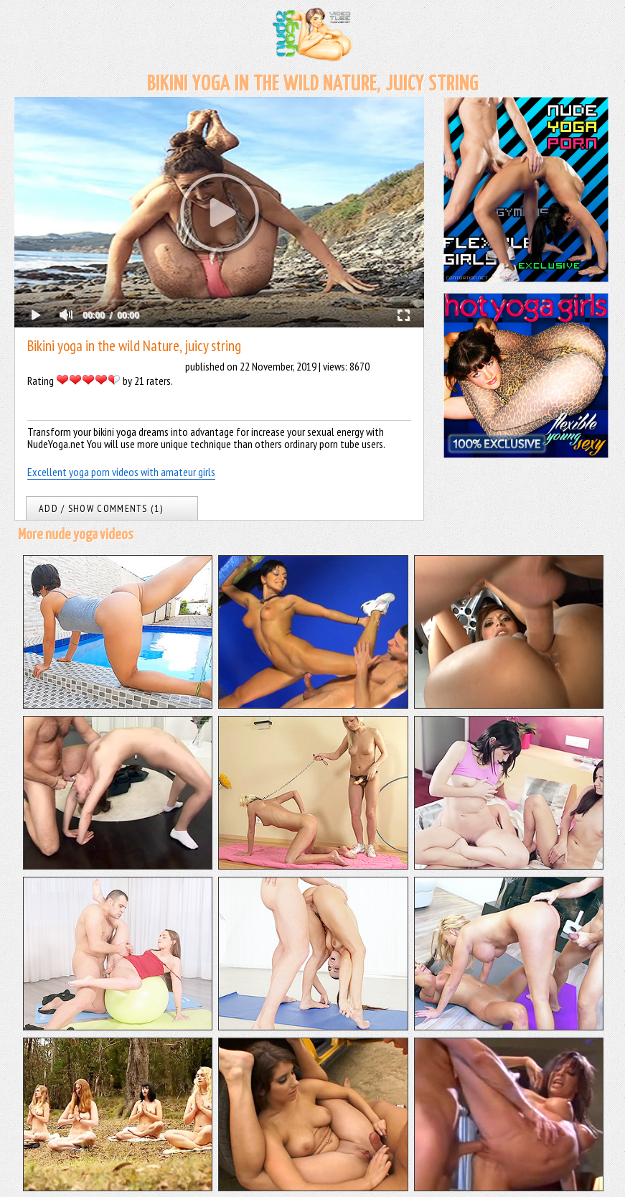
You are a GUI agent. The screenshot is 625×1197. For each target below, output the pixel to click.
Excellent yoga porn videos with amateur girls (121, 472)
